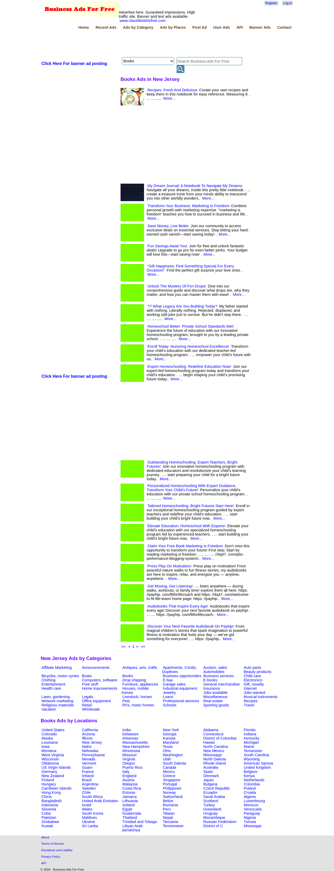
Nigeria (250, 817)
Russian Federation (219, 822)
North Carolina (215, 746)
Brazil (87, 780)
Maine (249, 746)
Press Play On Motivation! (169, 566)
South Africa (92, 797)
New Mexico (213, 751)
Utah (167, 759)
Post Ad (199, 27)
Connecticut (213, 734)
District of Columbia (219, 738)
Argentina (90, 784)
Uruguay (210, 813)
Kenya (249, 776)
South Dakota (174, 763)
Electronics (253, 680)
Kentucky (251, 738)
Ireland (88, 776)
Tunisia (250, 822)
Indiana (250, 734)
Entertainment (53, 684)
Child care (252, 676)
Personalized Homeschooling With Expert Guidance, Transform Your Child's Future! (191, 488)
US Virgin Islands (56, 767)
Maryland (170, 742)
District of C (213, 826)
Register (271, 3)
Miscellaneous (215, 697)
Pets (126, 701)
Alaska (47, 738)
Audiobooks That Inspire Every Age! (177, 606)
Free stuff (90, 684)
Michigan (251, 742)
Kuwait (47, 826)
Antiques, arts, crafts (139, 667)
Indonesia (49, 805)
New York (171, 730)
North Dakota (214, 759)
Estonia (128, 792)
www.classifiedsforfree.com (143, 21)
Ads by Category (138, 27)
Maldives (89, 817)
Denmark (211, 776)
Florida (249, 730)
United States (52, 730)
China (46, 797)
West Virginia (52, 755)
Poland (250, 788)
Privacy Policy (50, 856)
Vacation (48, 709)
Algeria (250, 797)
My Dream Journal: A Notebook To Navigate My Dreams (194, 186)
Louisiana (49, 742)
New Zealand (52, 776)
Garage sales (174, 684)
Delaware (130, 734)
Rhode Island (214, 763)
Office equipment (96, 701)
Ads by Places (173, 27)
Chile (86, 792)
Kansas (169, 738)
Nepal (168, 817)
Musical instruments (261, 697)
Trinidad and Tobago (139, 822)
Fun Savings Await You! (167, 246)
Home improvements (99, 688)
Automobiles (213, 672)
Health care (51, 688)
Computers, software (99, 680)
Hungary (48, 784)
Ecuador (210, 792)
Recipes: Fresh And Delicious (172, 90)
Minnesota (131, 751)
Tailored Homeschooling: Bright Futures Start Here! (190, 506)
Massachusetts (135, 742)
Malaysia (130, 784)
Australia (210, 767)
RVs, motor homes (138, 705)
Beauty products (257, 672)
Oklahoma (50, 763)
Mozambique (214, 817)
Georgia (169, 734)
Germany (49, 772)
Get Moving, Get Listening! (170, 586)
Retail (87, 705)
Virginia (128, 759)
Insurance (211, 688)
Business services (218, 676)
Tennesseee (173, 826)
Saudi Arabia (214, 797)
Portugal (170, 784)
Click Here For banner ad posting (74, 63)
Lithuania (130, 801)
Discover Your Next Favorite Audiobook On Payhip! (190, 626)
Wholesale (91, 709)
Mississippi (212, 755)
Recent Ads (106, 27)
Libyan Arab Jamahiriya (132, 828)
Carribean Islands (56, 788)
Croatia (250, 792)
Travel (249, 705)
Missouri (129, 755)
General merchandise (221, 684)
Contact (284, 27)
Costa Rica (131, 788)
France (88, 772)
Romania (170, 805)
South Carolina (256, 755)
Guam (87, 767)
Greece (169, 776)
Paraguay (252, 813)
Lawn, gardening (55, 697)
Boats (87, 676)
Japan (208, 780)
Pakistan (48, 817)
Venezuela (252, 809)
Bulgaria (210, 784)
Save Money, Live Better (168, 226)
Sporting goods (216, 705)
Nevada (88, 759)
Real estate (213, 701)
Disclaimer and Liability (57, 850)
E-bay (168, 680)
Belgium (251, 772)
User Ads (221, 27)
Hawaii (209, 742)
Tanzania (170, 822)
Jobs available (215, 692)
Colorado (49, 734)
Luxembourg (254, 801)
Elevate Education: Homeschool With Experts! (186, 526)
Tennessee (253, 751)
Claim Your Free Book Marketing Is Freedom (185, 546)
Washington (173, 755)
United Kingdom (257, 767)
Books (127, 676)
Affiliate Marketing (56, 667)
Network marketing (57, 701)
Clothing (48, 680)
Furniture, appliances (140, 684)
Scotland (210, 801)
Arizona (88, 734)
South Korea (92, 813)
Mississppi (252, 826)
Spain (208, 772)
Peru (167, 809)
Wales (87, 809)
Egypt (127, 809)
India (126, 730)
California (90, 730)
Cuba (46, 813)
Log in (287, 3)
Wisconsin (50, 759)
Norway (169, 792)
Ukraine (88, 822)
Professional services (181, 701)
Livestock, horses (137, 697)
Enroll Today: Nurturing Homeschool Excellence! (188, 346)
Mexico (169, 772)
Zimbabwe (50, 822)
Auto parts (252, 667)
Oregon (128, 763)
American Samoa (258, 763)
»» (143, 646)
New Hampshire (136, 746)
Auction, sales (215, 667)
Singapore (171, 780)
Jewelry (169, 692)
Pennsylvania (93, 755)
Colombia (252, 784)
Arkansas (130, 738)
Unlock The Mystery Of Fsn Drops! (176, 286)
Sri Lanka (90, 826)
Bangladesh (51, 801)
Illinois (87, 738)
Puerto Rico (132, 767)
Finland (47, 780)
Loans (168, 697)
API (239, 27)
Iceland (128, 805)
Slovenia (48, 809)
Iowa (45, 746)
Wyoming (252, 759)
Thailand (129, 817)
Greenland (212, 809)
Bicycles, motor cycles (60, 676)
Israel (86, 805)
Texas (168, 746)
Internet (250, 688)
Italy (125, 772)
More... (169, 98)
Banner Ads (260, 27)
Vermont (89, 763)
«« (123, 646)
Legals (87, 697)
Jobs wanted (254, 692)
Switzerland (173, 797)
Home (83, 27)
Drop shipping (134, 680)
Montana (48, 751)
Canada (169, 767)
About (45, 837)
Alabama (210, 730)
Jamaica (129, 797)
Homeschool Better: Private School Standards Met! (190, 326)
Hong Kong (51, 792)
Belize (168, 801)
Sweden (89, 788)
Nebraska (90, 751)
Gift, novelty (254, 684)
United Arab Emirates (100, 801)
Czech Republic (216, 788)
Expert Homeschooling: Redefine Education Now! (189, 366)
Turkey (209, 805)
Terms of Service (52, 843)
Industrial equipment (180, 688)
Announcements (96, 667)
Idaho (87, 746)
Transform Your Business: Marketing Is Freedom (188, 206)
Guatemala (131, 813)
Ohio (167, 751)
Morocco (251, 805)
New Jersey (92, 742)
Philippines (172, 788)
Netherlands (254, 780)
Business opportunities (182, 676)
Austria (128, 780)
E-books (210, 680)
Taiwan (169, 813)
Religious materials (57, 705)
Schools (169, 705)
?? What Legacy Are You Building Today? (182, 306)
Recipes (251, 701)
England (129, 776)
